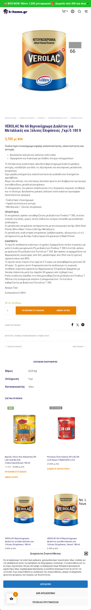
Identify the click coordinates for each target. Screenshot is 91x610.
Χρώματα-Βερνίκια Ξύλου (57, 118)
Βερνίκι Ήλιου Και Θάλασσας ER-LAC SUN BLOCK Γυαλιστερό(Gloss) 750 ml (21, 458)
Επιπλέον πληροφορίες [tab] (45, 362)
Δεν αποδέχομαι (45, 593)
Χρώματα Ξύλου (76, 118)
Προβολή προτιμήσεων (45, 602)
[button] (86, 553)
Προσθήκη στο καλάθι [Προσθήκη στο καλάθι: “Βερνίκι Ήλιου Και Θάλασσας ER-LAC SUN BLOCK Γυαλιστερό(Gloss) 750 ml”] (16, 469)
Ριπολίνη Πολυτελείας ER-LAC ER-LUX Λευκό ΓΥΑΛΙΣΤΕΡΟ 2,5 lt (64, 456)
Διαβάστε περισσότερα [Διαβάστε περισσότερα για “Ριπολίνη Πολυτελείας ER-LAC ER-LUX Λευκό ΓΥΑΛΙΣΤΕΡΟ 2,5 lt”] (59, 466)
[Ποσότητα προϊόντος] (9, 310)
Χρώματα (41, 118)
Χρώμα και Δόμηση (27, 118)
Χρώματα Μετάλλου (29, 336)
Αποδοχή (45, 584)
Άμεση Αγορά (63, 310)
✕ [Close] (87, 3)
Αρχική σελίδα (10, 118)
